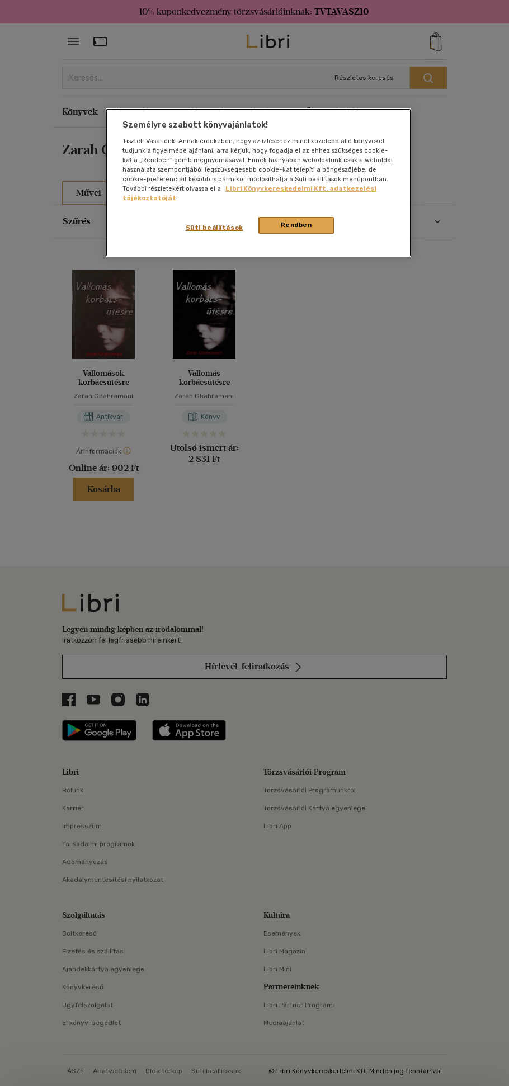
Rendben (296, 225)
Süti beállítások (214, 228)
